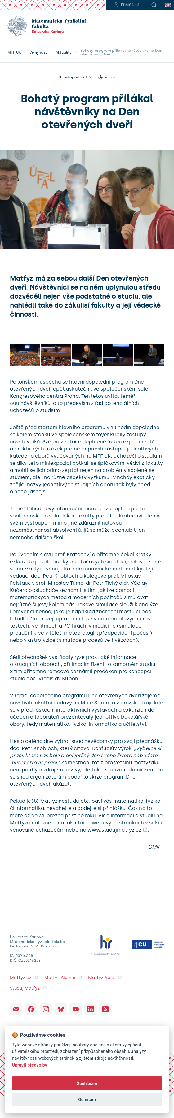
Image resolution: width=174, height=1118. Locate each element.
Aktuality (64, 52)
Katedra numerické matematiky (103, 569)
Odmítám (87, 1099)
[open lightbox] (25, 355)
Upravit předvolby (29, 1065)
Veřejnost (38, 52)
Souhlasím (87, 1083)
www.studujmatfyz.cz (114, 830)
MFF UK (14, 52)
